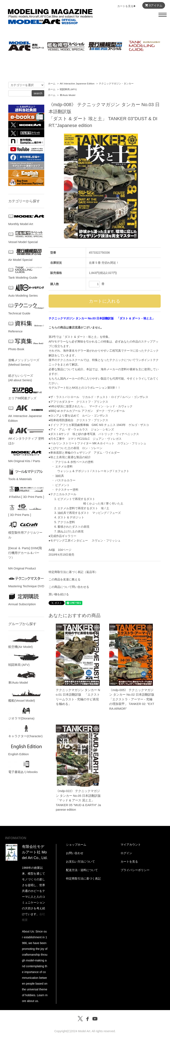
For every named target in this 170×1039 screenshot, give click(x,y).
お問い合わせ (74, 853)
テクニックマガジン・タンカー (116, 83)
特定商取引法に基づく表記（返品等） (73, 572)
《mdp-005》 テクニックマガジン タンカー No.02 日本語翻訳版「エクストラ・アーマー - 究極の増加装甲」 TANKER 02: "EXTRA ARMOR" (131, 699)
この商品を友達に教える (64, 579)
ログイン (126, 853)
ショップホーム (76, 844)
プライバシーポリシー (135, 870)
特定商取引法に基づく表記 (83, 878)
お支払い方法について (80, 861)
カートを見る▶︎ (126, 6)
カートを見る (129, 861)
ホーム (51, 83)
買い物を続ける (59, 594)
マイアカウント (131, 844)
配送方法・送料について (82, 870)
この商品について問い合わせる (69, 586)
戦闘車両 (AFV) (68, 89)
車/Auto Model (67, 95)
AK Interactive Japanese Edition (77, 83)
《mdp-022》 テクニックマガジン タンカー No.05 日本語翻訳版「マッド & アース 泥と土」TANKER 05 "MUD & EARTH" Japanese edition (78, 800)
